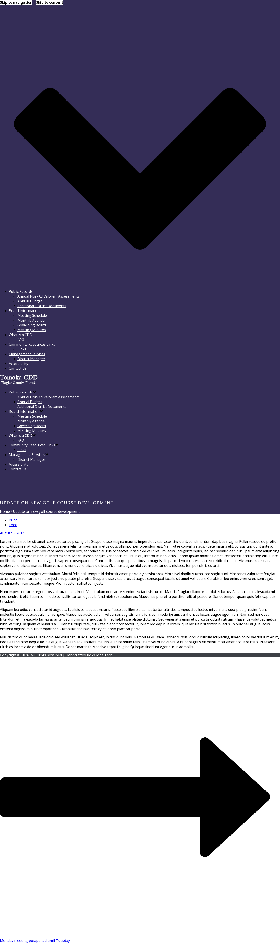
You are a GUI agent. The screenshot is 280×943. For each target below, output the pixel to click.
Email (13, 524)
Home (5, 511)
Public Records (21, 291)
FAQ (21, 339)
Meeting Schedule (32, 315)
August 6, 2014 (12, 533)
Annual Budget (30, 301)
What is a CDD (20, 334)
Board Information (24, 310)
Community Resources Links (32, 344)
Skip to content (49, 2)
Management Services (27, 354)
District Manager (31, 358)
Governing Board (32, 325)
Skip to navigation (16, 2)
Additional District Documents (42, 305)
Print (13, 520)
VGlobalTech (102, 655)
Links (22, 349)
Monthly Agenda (31, 320)
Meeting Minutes (32, 330)
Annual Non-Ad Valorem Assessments (49, 296)
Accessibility (18, 363)
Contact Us (18, 368)
